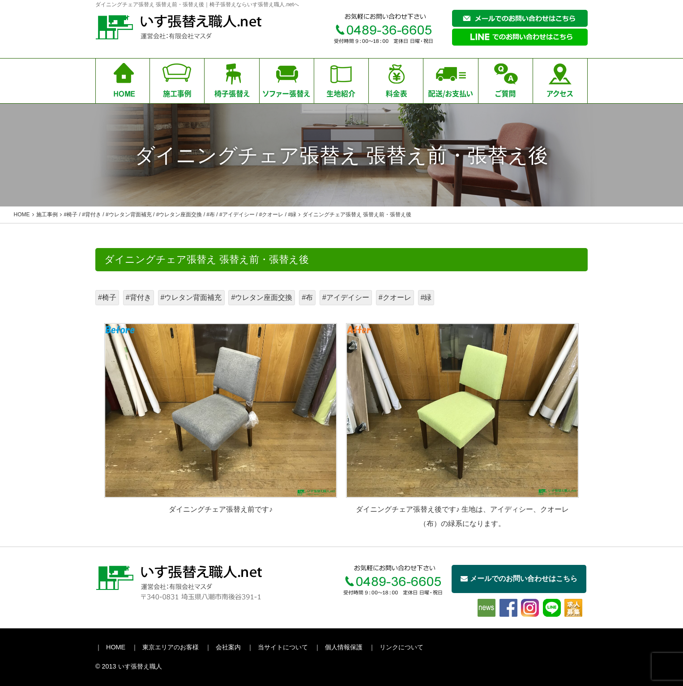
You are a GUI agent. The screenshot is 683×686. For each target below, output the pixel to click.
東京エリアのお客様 (170, 647)
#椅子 (107, 297)
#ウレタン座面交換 (261, 297)
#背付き (138, 297)
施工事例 (47, 214)
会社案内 (228, 647)
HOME (115, 647)
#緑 (426, 297)
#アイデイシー (345, 297)
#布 (307, 297)
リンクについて (401, 647)
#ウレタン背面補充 (191, 297)
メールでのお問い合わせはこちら (519, 578)
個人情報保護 (344, 647)
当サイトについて (283, 647)
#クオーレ (395, 297)
